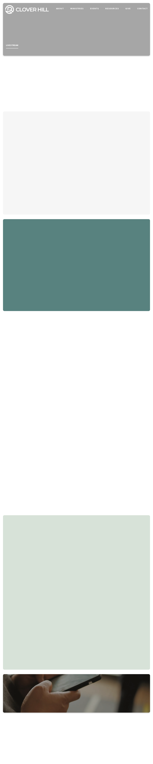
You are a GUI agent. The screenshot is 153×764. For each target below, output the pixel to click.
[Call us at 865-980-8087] (58, 718)
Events (94, 8)
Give (128, 8)
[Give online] (131, 718)
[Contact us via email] (21, 718)
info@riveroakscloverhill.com (21, 727)
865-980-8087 (58, 727)
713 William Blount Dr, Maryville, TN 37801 (94, 727)
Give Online (132, 727)
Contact (142, 8)
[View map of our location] (95, 718)
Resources (112, 8)
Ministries (77, 8)
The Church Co (76, 754)
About (60, 8)
